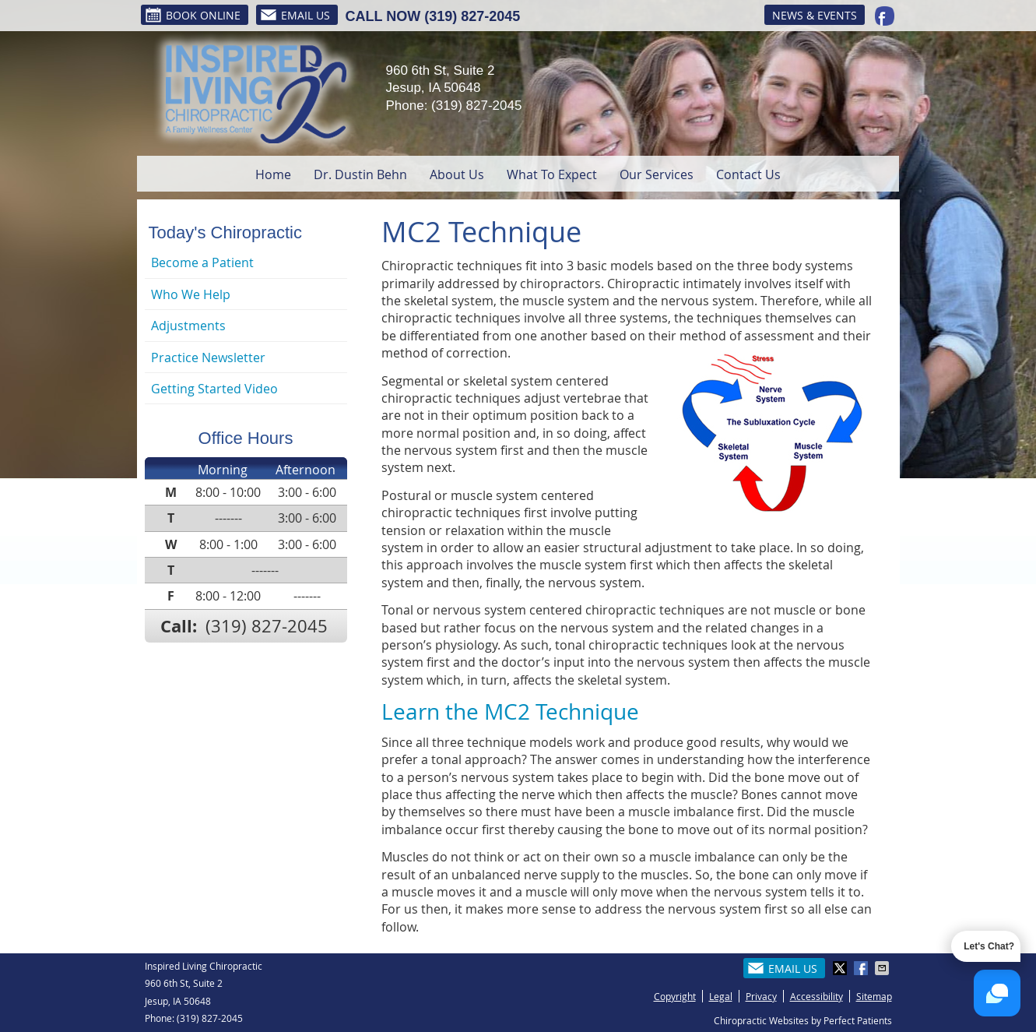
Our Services (657, 174)
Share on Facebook (862, 968)
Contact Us (748, 174)
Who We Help (190, 294)
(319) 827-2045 (472, 16)
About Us (457, 174)
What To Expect (552, 174)
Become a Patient (202, 262)
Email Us (295, 14)
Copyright (675, 996)
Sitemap (874, 996)
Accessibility (816, 996)
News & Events (814, 15)
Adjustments (188, 325)
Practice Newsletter (208, 357)
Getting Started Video (214, 388)
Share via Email (883, 968)
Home (273, 174)
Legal (720, 996)
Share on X (841, 968)
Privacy (761, 996)
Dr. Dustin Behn (360, 174)
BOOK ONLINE (193, 14)
